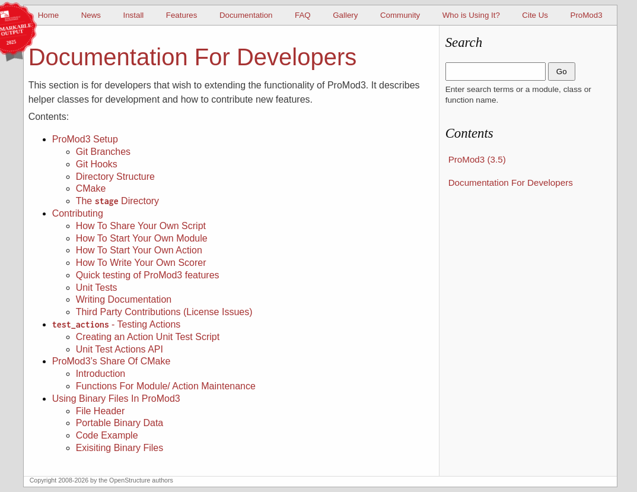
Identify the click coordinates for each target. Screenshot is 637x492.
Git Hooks (96, 164)
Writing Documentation (124, 299)
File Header (100, 411)
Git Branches (103, 152)
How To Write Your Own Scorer (141, 263)
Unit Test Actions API (119, 349)
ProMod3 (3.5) (477, 159)
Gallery (345, 15)
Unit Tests (96, 287)
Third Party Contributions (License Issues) (164, 312)
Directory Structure (115, 177)
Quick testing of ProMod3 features (147, 275)
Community (400, 15)
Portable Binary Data (120, 423)
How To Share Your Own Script (141, 226)
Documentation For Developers (510, 182)
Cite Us (535, 15)
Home (48, 15)
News (91, 15)
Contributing (77, 213)
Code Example (107, 435)
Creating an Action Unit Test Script (148, 337)
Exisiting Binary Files (120, 448)
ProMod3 (587, 15)
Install (133, 15)
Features (182, 15)
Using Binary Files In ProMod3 (116, 398)
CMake (91, 188)
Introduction (101, 374)
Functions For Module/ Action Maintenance (166, 386)
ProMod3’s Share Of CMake (111, 361)
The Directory (117, 201)
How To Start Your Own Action (139, 250)
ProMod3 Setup (85, 139)
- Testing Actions (116, 324)
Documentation (246, 15)
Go (561, 71)
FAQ (303, 15)
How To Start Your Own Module (142, 238)
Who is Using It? (471, 15)
